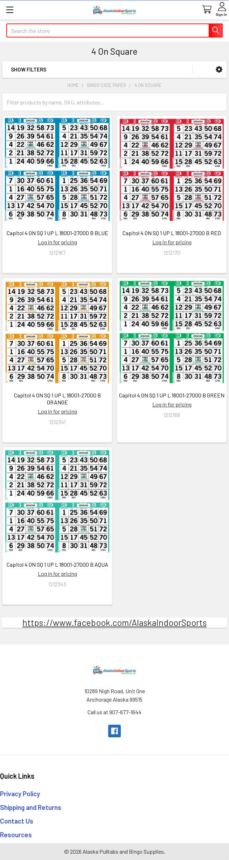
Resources (16, 835)
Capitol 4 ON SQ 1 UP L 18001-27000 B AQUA (57, 564)
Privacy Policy (20, 794)
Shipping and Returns (30, 807)
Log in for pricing (57, 242)
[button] (219, 69)
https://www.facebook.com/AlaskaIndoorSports (114, 622)
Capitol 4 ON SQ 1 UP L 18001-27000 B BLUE (57, 233)
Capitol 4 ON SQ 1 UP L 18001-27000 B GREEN (171, 395)
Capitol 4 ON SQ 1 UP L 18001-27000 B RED (172, 233)
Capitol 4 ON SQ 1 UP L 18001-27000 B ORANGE (57, 398)
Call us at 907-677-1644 (114, 712)
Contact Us (16, 821)
